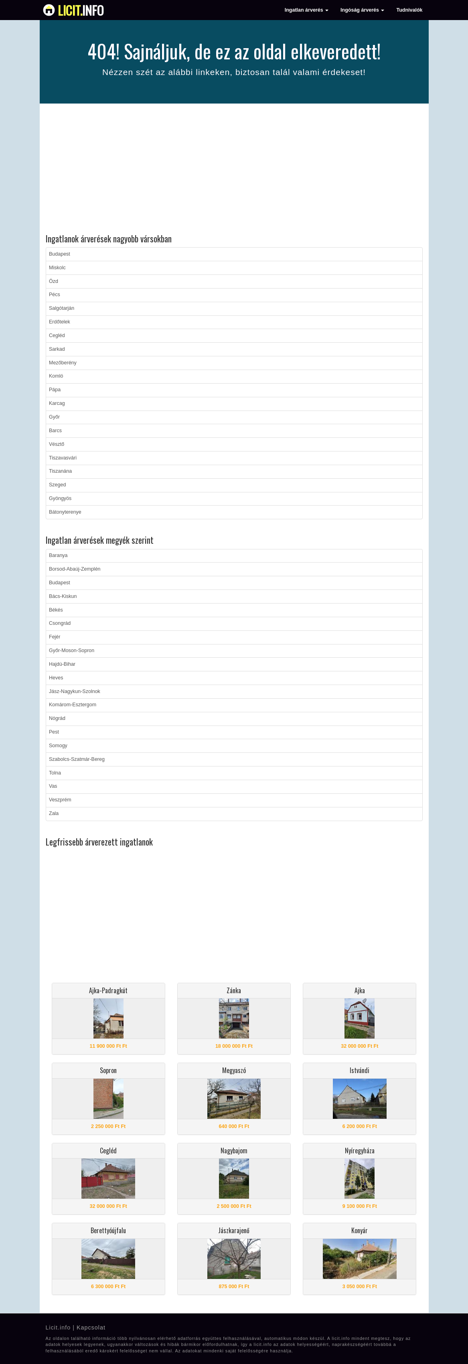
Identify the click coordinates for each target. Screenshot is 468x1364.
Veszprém (60, 800)
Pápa (55, 389)
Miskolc (57, 267)
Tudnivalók (409, 10)
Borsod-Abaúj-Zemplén (75, 569)
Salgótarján (61, 308)
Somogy (58, 745)
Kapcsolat (91, 1327)
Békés (56, 610)
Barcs (55, 430)
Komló (56, 376)
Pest (54, 732)
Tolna (55, 773)
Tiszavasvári (63, 458)
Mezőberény (63, 363)
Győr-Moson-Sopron (71, 650)
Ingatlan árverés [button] (306, 10)
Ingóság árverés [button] (362, 10)
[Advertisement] (234, 170)
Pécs (54, 294)
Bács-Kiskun (63, 596)
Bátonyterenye (65, 512)
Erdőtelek (59, 322)
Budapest (59, 254)
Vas (53, 786)
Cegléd (57, 335)
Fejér (54, 637)
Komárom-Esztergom (72, 704)
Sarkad (57, 349)
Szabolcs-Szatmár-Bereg (77, 759)
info (81, 10)
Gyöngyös (60, 498)
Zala (54, 813)
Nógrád (57, 718)
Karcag (57, 403)
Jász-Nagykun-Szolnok (74, 691)
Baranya (58, 555)
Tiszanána (60, 471)
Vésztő (56, 444)
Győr (54, 417)
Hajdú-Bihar (62, 664)
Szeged (57, 485)
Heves (56, 678)
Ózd (53, 281)
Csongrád (60, 623)
